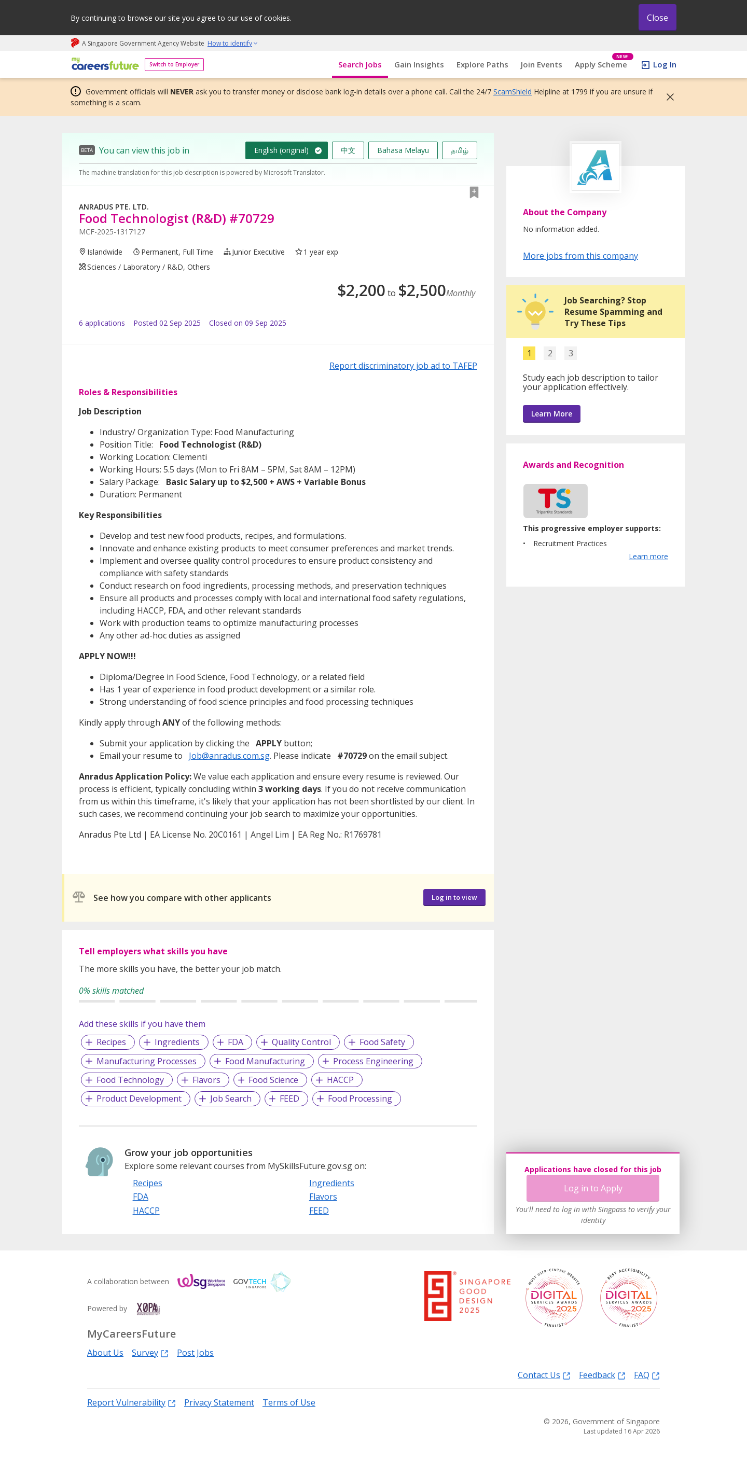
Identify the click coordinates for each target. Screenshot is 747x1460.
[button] (667, 97)
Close (657, 17)
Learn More (551, 414)
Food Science (273, 1080)
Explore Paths (482, 64)
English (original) (281, 150)
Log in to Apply (593, 1188)
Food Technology (130, 1080)
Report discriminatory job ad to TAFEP (403, 365)
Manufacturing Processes (146, 1061)
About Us (105, 1352)
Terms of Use (288, 1402)
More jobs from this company (580, 255)
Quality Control (301, 1042)
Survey (150, 1352)
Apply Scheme (604, 64)
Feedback (602, 1375)
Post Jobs (195, 1352)
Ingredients (177, 1042)
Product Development (139, 1098)
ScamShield (512, 91)
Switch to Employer (174, 64)
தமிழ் (459, 150)
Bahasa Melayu (403, 150)
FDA (235, 1042)
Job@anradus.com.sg (229, 755)
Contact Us (544, 1375)
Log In (664, 64)
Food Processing (360, 1098)
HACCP (340, 1080)
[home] (103, 65)
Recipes (111, 1042)
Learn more (648, 556)
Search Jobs (360, 64)
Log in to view (454, 897)
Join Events (541, 64)
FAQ (647, 1375)
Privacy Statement (219, 1402)
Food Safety (382, 1042)
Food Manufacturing (265, 1061)
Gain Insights (419, 64)
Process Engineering (373, 1061)
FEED (289, 1098)
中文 (348, 150)
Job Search (231, 1098)
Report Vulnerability (131, 1402)
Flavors (206, 1080)
